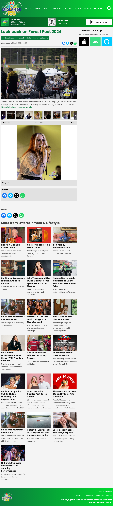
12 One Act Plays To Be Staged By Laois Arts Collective (65, 385)
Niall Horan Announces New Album (13, 423)
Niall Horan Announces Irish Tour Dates (13, 310)
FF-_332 (20, 115)
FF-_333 (29, 115)
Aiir (109, 502)
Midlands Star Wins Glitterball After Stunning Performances (13, 458)
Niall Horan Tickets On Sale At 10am (39, 238)
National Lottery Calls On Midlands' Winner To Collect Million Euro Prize (65, 273)
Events (87, 8)
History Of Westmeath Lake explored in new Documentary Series (39, 424)
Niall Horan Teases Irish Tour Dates (65, 310)
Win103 (77, 8)
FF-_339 (66, 115)
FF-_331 (11, 115)
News (37, 8)
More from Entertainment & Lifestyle (33, 38)
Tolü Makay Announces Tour (65, 238)
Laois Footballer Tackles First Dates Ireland (39, 385)
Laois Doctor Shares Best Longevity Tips (65, 423)
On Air (68, 8)
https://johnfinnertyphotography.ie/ (17, 107)
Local (46, 8)
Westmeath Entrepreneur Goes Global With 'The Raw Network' (13, 348)
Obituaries (57, 8)
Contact (109, 495)
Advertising (77, 495)
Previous (5, 122)
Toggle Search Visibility (109, 8)
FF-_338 (56, 115)
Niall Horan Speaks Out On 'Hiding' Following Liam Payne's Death (13, 387)
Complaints (100, 495)
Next (71, 122)
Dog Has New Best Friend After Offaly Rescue (39, 347)
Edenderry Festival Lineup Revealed (65, 346)
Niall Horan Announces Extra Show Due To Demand (13, 272)
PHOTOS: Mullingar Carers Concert (13, 238)
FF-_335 (47, 115)
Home (28, 8)
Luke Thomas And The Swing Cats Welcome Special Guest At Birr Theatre (39, 273)
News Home (9, 38)
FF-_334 (38, 115)
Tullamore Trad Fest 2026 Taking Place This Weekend (39, 311)
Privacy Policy (88, 495)
